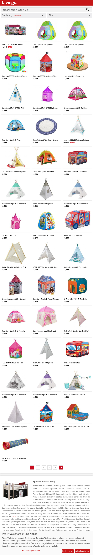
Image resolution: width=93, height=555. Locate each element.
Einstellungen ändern (31, 550)
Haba (14, 516)
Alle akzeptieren (82, 551)
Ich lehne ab (67, 551)
